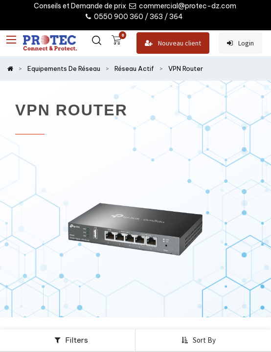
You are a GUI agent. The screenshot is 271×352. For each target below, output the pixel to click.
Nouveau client (173, 43)
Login (240, 43)
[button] (200, 340)
